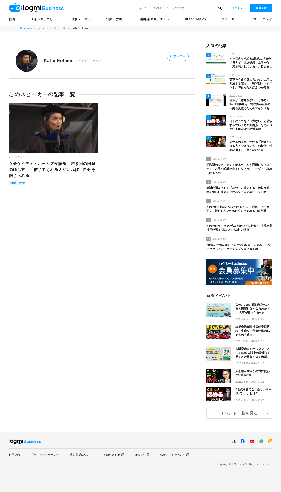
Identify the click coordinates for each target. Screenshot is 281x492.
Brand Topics (195, 19)
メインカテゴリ (42, 19)
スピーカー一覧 (56, 28)
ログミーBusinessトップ (25, 28)
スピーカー (229, 19)
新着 (12, 19)
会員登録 (261, 8)
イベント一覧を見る (239, 413)
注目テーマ (80, 19)
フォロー (177, 56)
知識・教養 (114, 19)
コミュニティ (262, 19)
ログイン (237, 8)
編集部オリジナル (153, 19)
